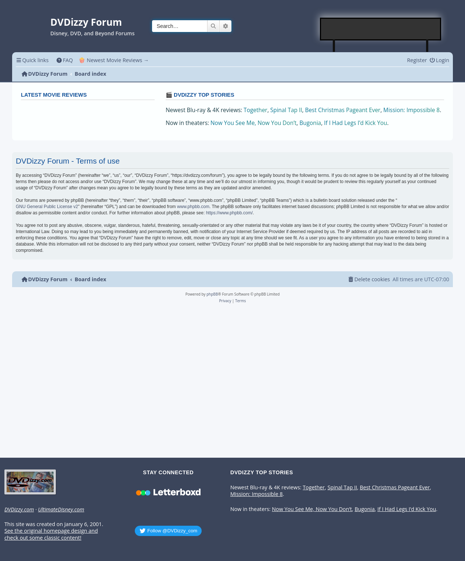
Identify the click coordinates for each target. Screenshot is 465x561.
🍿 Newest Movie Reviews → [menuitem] (114, 60)
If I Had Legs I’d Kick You (355, 123)
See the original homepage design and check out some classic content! (51, 534)
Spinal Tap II (286, 110)
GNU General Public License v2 (47, 206)
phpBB (212, 294)
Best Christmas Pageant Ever (343, 110)
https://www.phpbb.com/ (229, 212)
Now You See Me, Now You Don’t (253, 123)
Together (255, 110)
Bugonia (310, 123)
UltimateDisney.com (61, 509)
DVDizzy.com (19, 509)
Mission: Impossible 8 (411, 110)
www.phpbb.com (193, 206)
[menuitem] (64, 60)
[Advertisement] (381, 29)
